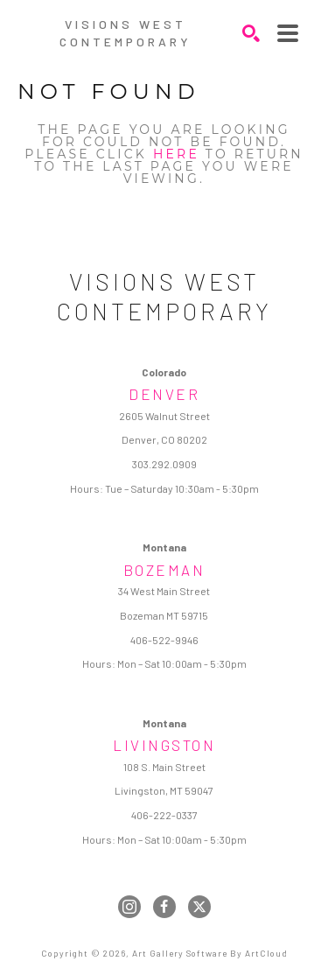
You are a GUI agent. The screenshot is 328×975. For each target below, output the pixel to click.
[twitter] (199, 906)
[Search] (251, 33)
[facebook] (164, 906)
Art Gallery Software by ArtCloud (210, 953)
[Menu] (287, 33)
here (176, 154)
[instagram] (129, 906)
